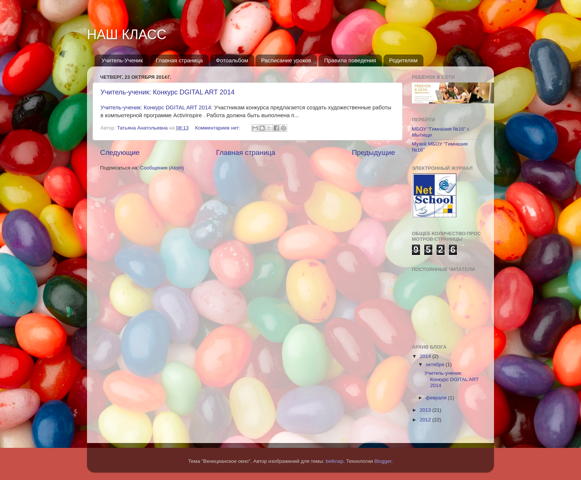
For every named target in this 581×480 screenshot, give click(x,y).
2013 (426, 410)
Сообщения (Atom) (162, 168)
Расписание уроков (286, 60)
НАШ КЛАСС (127, 34)
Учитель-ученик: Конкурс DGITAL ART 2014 (167, 92)
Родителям (403, 60)
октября (435, 364)
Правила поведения (350, 60)
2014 (426, 356)
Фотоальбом (232, 60)
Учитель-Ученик (122, 60)
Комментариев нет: (218, 128)
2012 (426, 420)
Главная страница (179, 60)
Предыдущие (373, 152)
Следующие (120, 152)
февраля (437, 397)
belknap (334, 461)
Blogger (383, 461)
